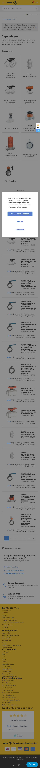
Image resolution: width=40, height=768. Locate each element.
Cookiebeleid (22, 207)
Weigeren (20, 230)
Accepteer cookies (20, 214)
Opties (20, 222)
